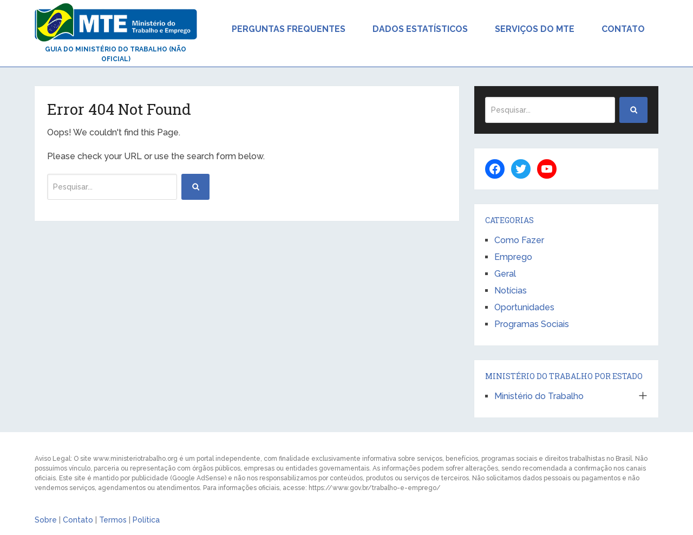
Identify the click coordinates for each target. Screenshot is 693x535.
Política (146, 520)
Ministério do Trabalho (539, 396)
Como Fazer (519, 240)
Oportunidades (524, 307)
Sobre (46, 520)
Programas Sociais (531, 324)
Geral (505, 274)
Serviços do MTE (534, 29)
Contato (623, 29)
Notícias (510, 290)
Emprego (513, 257)
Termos (113, 520)
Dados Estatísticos (420, 29)
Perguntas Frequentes (288, 29)
